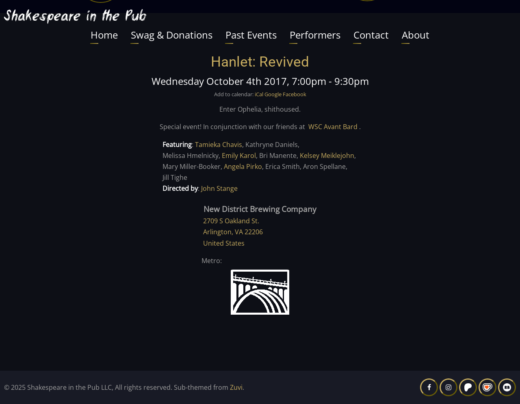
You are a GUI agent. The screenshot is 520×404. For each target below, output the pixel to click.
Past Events (251, 34)
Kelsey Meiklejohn (327, 155)
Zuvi (236, 387)
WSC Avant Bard (333, 126)
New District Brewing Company (260, 208)
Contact (371, 34)
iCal (259, 94)
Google (273, 94)
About (415, 34)
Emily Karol (239, 155)
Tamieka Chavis (218, 144)
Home (104, 34)
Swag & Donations (171, 34)
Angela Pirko (243, 166)
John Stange (219, 188)
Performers (315, 34)
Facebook (294, 94)
